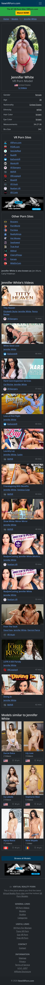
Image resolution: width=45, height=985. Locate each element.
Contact (22, 948)
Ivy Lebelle (8, 797)
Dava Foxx (8, 630)
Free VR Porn (22, 938)
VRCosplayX (15, 176)
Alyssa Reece (9, 840)
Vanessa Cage (23, 489)
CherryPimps (16, 255)
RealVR (13, 155)
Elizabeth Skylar (10, 311)
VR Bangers (15, 167)
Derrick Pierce (33, 630)
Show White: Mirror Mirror (15, 521)
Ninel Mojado (32, 840)
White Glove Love (11, 345)
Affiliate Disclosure (22, 971)
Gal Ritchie (8, 384)
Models (22, 911)
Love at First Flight (11, 416)
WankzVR (14, 163)
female (38, 95)
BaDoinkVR (15, 159)
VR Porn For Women (22, 928)
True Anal (14, 246)
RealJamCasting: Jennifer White (17, 591)
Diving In (7, 696)
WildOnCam (15, 263)
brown (39, 114)
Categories (22, 918)
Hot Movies (15, 238)
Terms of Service (22, 965)
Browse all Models (22, 858)
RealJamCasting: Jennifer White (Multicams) (23, 556)
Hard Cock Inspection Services (17, 381)
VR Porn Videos (22, 907)
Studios (22, 914)
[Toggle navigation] (40, 3)
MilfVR (13, 171)
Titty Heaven (9, 308)
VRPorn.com (15, 142)
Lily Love (29, 753)
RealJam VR (15, 188)
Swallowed (15, 242)
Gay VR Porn (22, 934)
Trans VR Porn (22, 931)
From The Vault (10, 626)
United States (35, 104)
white (39, 109)
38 (40, 99)
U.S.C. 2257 (22, 968)
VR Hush (14, 184)
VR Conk (14, 192)
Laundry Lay (9, 451)
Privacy (22, 961)
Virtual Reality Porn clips (14, 893)
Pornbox (14, 230)
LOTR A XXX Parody (12, 661)
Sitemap (22, 958)
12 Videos (22, 88)
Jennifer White (24, 311)
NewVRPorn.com (10, 3)
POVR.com (15, 146)
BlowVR (13, 180)
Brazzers (14, 221)
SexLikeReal (15, 151)
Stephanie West (33, 797)
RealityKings (15, 234)
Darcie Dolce (9, 753)
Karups (13, 259)
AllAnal (13, 250)
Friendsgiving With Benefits (16, 486)
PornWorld (15, 225)
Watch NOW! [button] (23, 13)
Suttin (20, 454)
